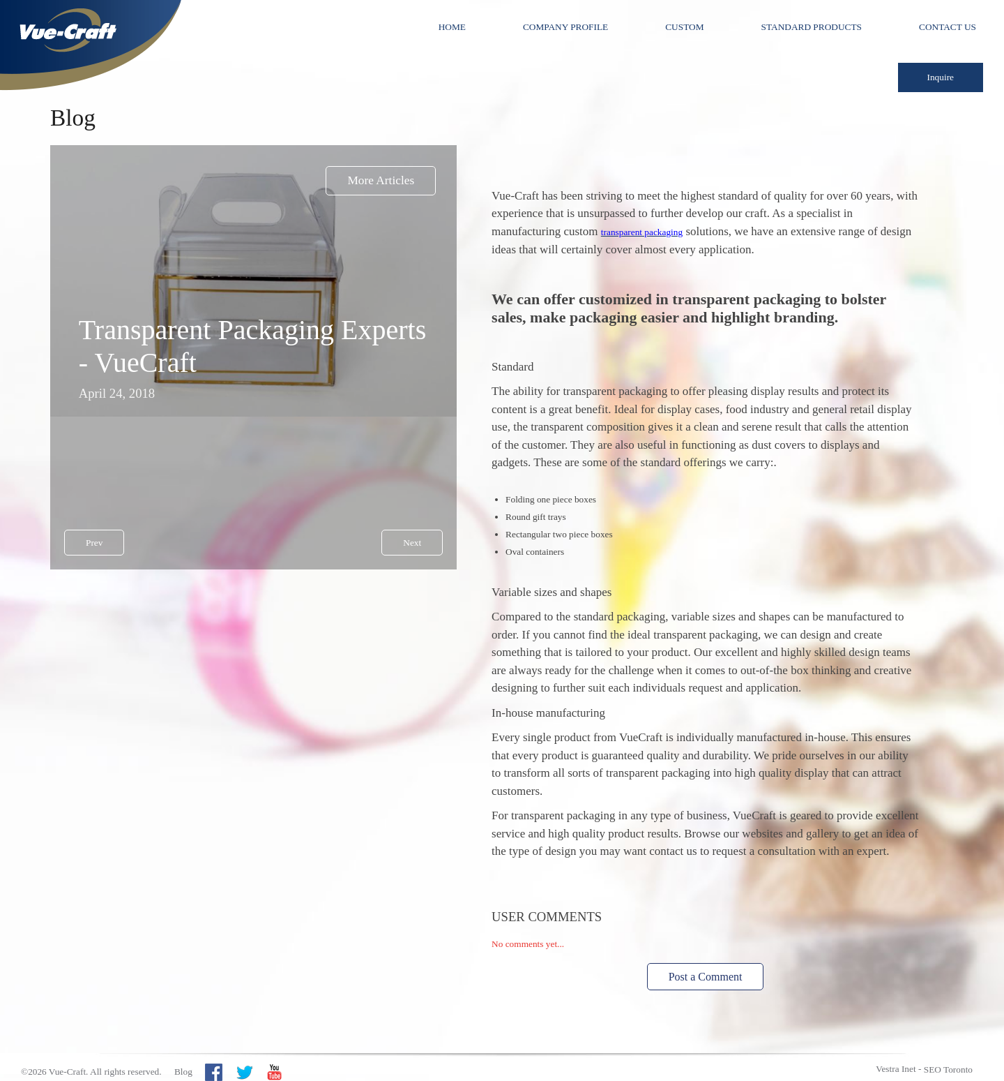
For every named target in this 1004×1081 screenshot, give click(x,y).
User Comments (547, 916)
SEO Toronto (948, 1069)
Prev (94, 542)
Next (412, 542)
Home (452, 27)
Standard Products (811, 27)
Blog (183, 1071)
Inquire (940, 77)
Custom (684, 27)
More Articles (380, 180)
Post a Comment (706, 977)
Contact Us (947, 27)
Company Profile (565, 27)
